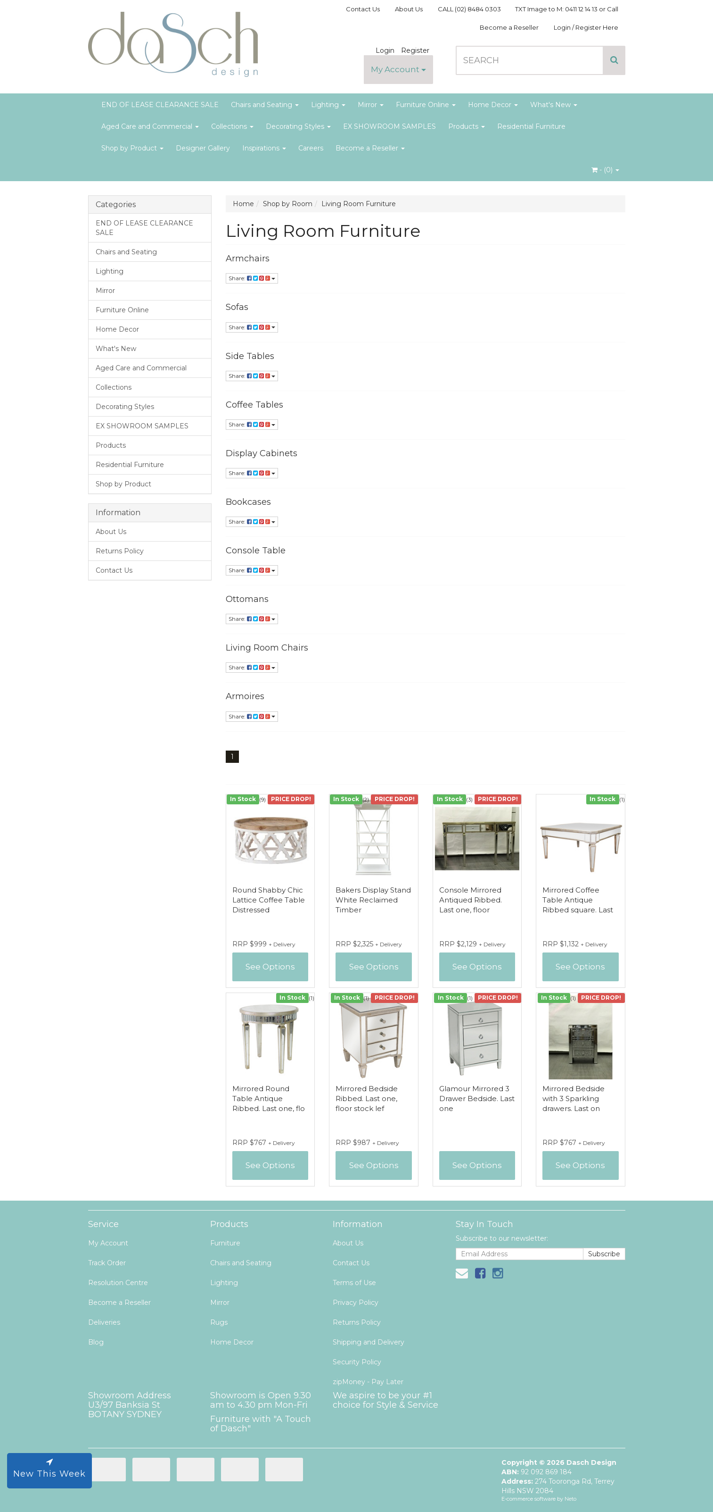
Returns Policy (120, 551)
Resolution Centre (118, 1282)
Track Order (107, 1263)
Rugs (219, 1322)
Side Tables (250, 356)
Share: (252, 278)
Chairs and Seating (265, 104)
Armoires (245, 696)
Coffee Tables (254, 405)
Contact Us (363, 9)
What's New (553, 104)
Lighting (328, 104)
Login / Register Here (586, 27)
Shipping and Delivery (368, 1342)
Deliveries (104, 1322)
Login (385, 50)
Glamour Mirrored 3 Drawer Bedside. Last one (477, 1098)
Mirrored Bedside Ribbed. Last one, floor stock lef (367, 1098)
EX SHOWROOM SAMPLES (389, 126)
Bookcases (248, 502)
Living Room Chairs (267, 648)
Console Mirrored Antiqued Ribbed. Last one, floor (470, 899)
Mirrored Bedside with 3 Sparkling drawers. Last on (573, 1098)
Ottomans (247, 599)
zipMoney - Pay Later (368, 1382)
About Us (409, 9)
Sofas (237, 307)
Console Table (256, 550)
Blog (96, 1342)
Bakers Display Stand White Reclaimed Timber (373, 899)
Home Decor (493, 104)
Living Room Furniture (358, 204)
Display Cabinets (261, 453)
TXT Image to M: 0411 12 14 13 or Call (566, 9)
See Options (270, 966)
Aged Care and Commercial (150, 126)
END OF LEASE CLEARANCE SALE (160, 104)
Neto (570, 1498)
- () (605, 170)
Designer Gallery (203, 148)
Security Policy (357, 1362)
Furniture (225, 1243)
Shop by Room (287, 204)
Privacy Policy (355, 1302)
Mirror (371, 104)
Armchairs (248, 258)
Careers (310, 148)
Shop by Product (132, 148)
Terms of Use (354, 1282)
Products (466, 126)
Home (243, 204)
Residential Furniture (531, 126)
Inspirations (264, 148)
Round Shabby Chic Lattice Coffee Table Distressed (268, 899)
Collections (232, 126)
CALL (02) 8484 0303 (469, 9)
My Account (398, 69)
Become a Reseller (509, 27)
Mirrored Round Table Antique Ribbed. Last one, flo (268, 1098)
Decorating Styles (298, 126)
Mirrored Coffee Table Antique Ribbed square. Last (577, 899)
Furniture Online (426, 104)
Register (415, 50)
